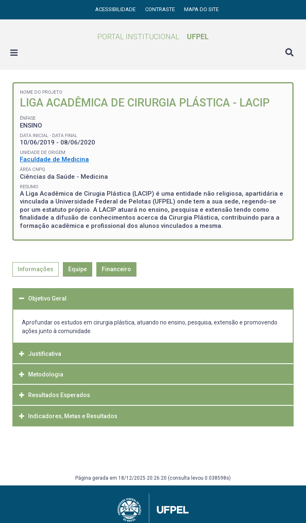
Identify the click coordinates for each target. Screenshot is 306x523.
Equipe (77, 269)
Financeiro (116, 269)
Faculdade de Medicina (54, 159)
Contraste (160, 9)
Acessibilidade (116, 9)
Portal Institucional (153, 36)
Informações (35, 269)
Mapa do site (201, 9)
